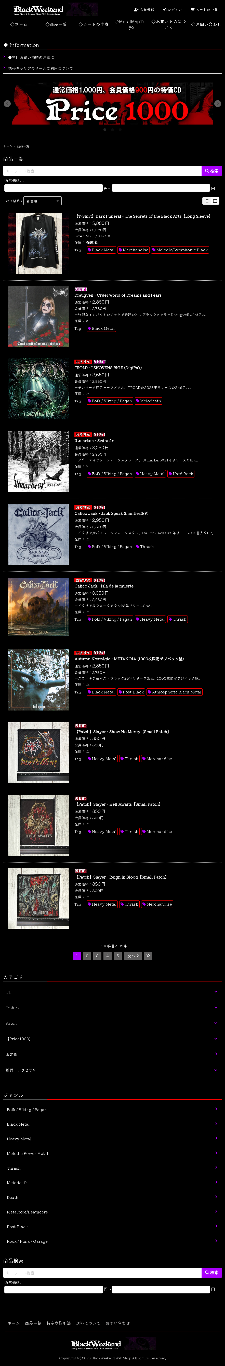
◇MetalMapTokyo (131, 24)
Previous (7, 103)
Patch (11, 1023)
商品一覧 (33, 1323)
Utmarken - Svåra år (93, 440)
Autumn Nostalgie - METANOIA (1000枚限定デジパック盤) (129, 658)
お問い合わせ (117, 1323)
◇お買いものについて (168, 24)
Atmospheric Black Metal (176, 691)
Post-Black (133, 691)
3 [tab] (120, 128)
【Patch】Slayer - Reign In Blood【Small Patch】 (121, 877)
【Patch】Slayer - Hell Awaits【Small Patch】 (118, 804)
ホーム (7, 146)
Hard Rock (183, 473)
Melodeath (150, 400)
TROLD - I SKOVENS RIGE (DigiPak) (108, 367)
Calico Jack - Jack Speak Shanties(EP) (111, 513)
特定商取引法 (58, 1323)
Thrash (147, 546)
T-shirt (12, 1007)
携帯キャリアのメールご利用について (40, 68)
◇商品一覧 (56, 24)
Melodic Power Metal (27, 1153)
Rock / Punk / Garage (27, 1241)
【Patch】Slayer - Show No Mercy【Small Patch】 (122, 731)
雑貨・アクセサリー (23, 1070)
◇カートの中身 (93, 24)
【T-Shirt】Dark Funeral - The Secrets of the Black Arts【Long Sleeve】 (143, 216)
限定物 (11, 1054)
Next (218, 103)
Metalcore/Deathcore (27, 1211)
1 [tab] (105, 128)
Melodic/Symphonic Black (182, 249)
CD (8, 991)
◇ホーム (19, 24)
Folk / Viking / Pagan (112, 400)
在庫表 (92, 242)
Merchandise (135, 249)
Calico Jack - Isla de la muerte (104, 586)
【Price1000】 (19, 1038)
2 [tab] (112, 128)
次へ (133, 956)
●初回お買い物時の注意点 (31, 57)
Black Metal (103, 249)
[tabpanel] (112, 104)
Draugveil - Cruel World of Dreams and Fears (118, 295)
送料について (88, 1323)
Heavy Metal (152, 473)
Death (12, 1197)
